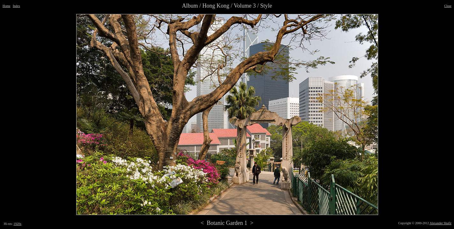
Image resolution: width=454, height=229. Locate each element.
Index (16, 6)
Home (6, 6)
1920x (17, 224)
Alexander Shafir (440, 223)
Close (447, 6)
